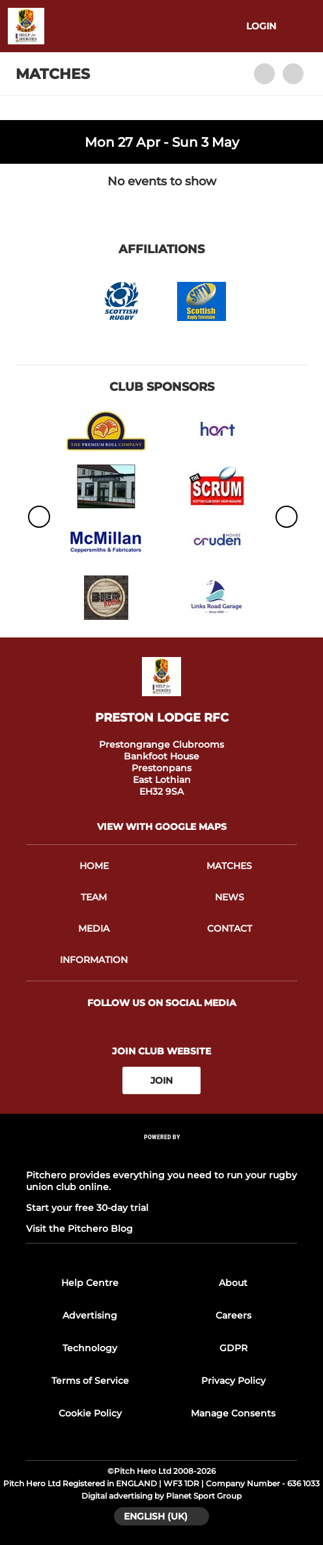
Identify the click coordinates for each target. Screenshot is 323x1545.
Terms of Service (90, 1380)
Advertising (90, 1315)
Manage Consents (233, 1413)
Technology (90, 1348)
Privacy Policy (233, 1380)
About (233, 1283)
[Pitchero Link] (161, 1154)
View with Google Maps (162, 826)
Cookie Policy (90, 1413)
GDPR (233, 1348)
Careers (233, 1315)
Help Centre (90, 1283)
